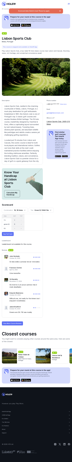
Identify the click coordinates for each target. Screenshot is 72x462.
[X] (60, 444)
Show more (63, 104)
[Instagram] (55, 444)
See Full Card (7, 234)
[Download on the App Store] (15, 25)
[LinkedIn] (64, 444)
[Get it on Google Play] (26, 25)
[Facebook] (69, 444)
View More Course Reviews (12, 323)
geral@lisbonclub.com (55, 113)
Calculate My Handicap (11, 194)
